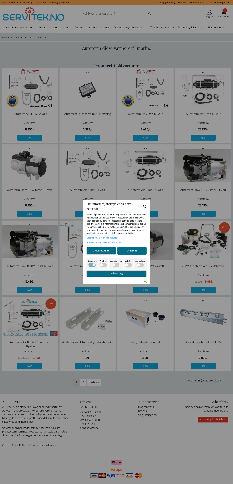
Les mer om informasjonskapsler (102, 238)
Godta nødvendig (101, 250)
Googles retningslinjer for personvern (104, 242)
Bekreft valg (116, 273)
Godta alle (132, 250)
